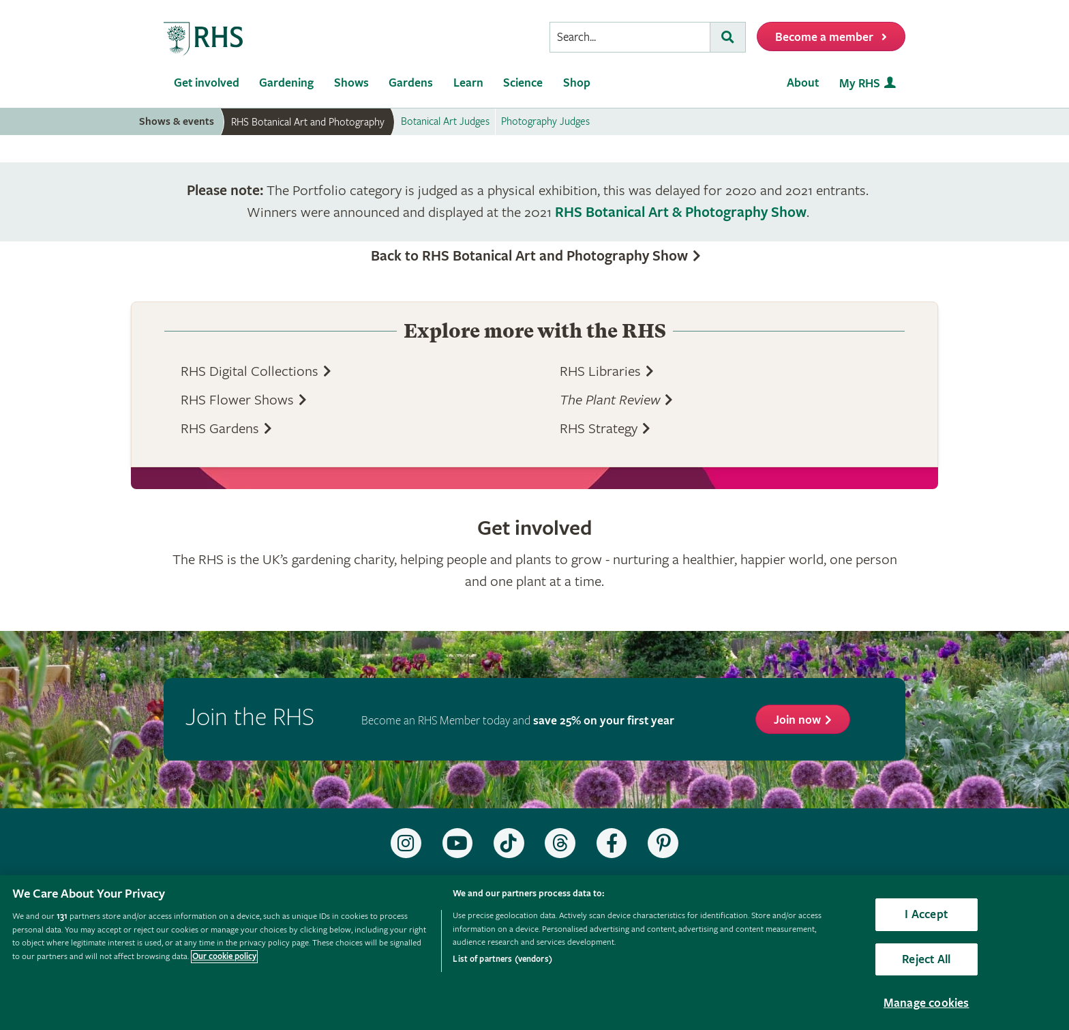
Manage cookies (926, 1003)
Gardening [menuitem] (286, 83)
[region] (534, 952)
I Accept (926, 914)
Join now (797, 720)
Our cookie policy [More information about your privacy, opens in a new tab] (224, 957)
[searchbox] (630, 37)
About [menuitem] (803, 83)
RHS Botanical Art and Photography (308, 122)
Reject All (926, 959)
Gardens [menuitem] (411, 83)
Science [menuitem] (523, 83)
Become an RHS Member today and (517, 720)
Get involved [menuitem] (206, 83)
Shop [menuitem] (576, 83)
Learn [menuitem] (468, 83)
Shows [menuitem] (351, 83)
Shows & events (176, 121)
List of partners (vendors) (502, 959)
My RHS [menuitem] (859, 83)
